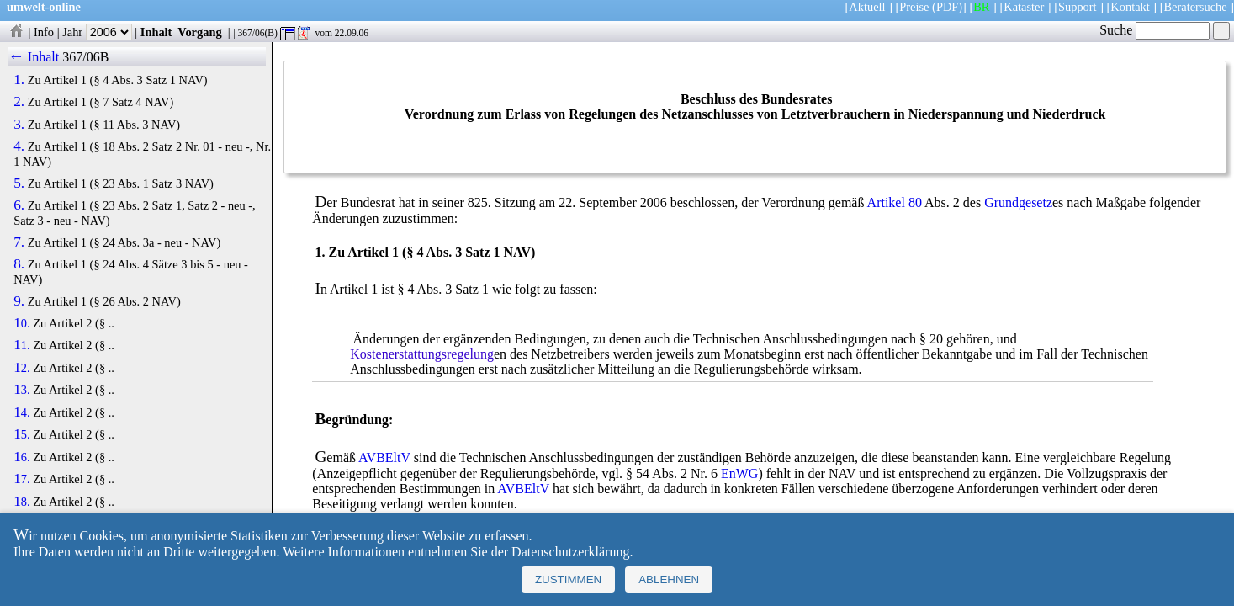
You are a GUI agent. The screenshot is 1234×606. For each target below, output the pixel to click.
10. (21, 323)
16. (21, 457)
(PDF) (947, 6)
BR (981, 6)
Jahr (97, 32)
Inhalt (156, 32)
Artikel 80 (894, 202)
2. (18, 102)
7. (18, 242)
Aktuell (867, 6)
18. (21, 501)
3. (18, 124)
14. (21, 412)
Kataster (1024, 6)
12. (21, 368)
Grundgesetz (1018, 202)
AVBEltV (384, 457)
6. (18, 205)
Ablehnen (668, 579)
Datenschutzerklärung (570, 552)
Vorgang (200, 32)
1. (18, 80)
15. (21, 434)
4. (18, 146)
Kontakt (1129, 6)
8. (18, 264)
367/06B (85, 57)
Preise (914, 6)
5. (18, 183)
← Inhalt (34, 57)
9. (18, 301)
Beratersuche (1195, 6)
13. (21, 389)
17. (21, 479)
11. (21, 345)
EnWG (739, 473)
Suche (1154, 30)
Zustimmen (568, 579)
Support (1077, 6)
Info (44, 32)
